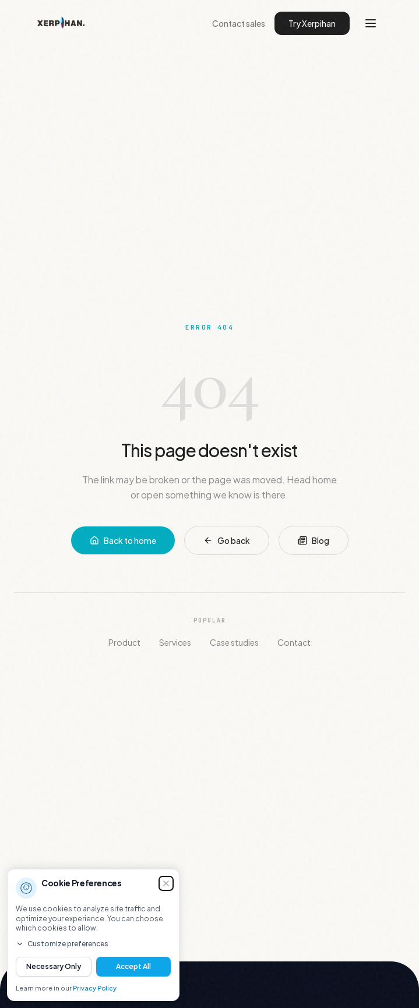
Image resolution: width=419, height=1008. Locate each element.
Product (124, 642)
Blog (313, 540)
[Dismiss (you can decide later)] (166, 883)
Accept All (133, 966)
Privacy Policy (95, 988)
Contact (294, 642)
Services (175, 642)
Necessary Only (53, 966)
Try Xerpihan (312, 23)
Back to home (123, 540)
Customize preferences (62, 943)
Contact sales (238, 23)
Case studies (234, 642)
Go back (226, 540)
